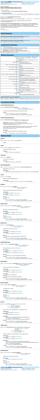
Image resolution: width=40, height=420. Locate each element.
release (18, 98)
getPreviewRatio (19, 88)
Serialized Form (6, 30)
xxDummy (22, 38)
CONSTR (11, 4)
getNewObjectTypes (9, 262)
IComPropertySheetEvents (21, 60)
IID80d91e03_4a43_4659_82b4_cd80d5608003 (11, 43)
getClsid (18, 67)
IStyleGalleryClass (6, 14)
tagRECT (23, 95)
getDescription (19, 70)
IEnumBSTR (6, 255)
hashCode (18, 91)
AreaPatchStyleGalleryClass (6, 48)
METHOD (15, 4)
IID (1, 38)
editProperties (19, 59)
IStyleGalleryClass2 (13, 14)
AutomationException (9, 210)
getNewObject (19, 83)
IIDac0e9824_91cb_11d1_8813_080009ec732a (11, 38)
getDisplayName (19, 72)
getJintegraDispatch (20, 78)
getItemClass (19, 75)
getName (18, 80)
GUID (15, 75)
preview (18, 93)
